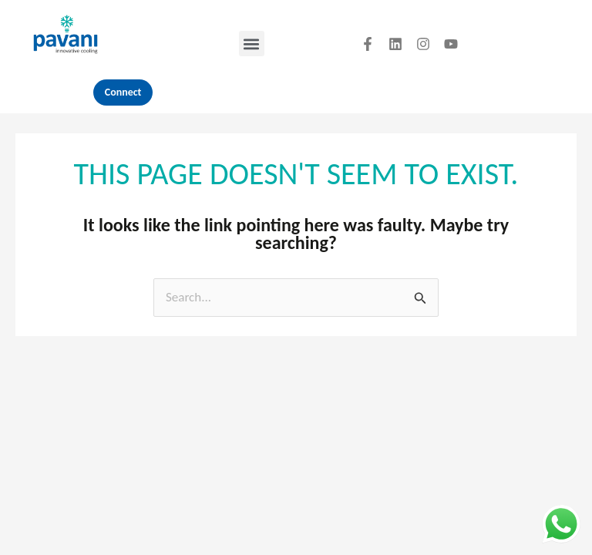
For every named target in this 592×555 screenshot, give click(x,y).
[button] (251, 43)
